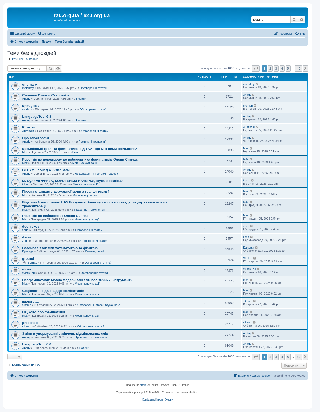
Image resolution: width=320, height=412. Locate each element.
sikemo (26, 305)
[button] (256, 68)
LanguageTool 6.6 (36, 344)
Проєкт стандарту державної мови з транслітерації (65, 191)
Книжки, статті (94, 251)
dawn (26, 237)
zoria (25, 230)
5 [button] (288, 68)
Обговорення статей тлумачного (98, 305)
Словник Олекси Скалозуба (45, 95)
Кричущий (31, 106)
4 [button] (282, 68)
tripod (25, 184)
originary (29, 84)
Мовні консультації (84, 162)
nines (26, 269)
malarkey (28, 88)
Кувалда (27, 251)
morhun (27, 109)
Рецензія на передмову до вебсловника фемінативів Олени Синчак (80, 159)
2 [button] (270, 68)
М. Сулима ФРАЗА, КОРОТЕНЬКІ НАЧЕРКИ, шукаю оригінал (72, 181)
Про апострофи (35, 138)
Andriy (26, 98)
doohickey (30, 226)
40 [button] (298, 68)
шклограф (30, 301)
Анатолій (28, 130)
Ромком (28, 127)
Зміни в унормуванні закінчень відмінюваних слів (65, 334)
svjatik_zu (28, 272)
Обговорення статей (93, 88)
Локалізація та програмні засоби (96, 173)
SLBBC (32, 262)
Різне (75, 152)
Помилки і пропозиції (92, 141)
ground (28, 259)
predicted (30, 323)
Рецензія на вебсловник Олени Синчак (55, 216)
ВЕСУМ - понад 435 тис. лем (46, 170)
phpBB (144, 385)
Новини (81, 98)
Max (25, 152)
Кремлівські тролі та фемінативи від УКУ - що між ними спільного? (79, 149)
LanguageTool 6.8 (36, 117)
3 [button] (276, 68)
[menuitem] (46, 34)
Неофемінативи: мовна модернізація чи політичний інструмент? (77, 280)
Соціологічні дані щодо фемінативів (53, 291)
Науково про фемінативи (43, 312)
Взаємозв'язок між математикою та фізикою (60, 248)
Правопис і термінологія (90, 209)
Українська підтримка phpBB (179, 392)
